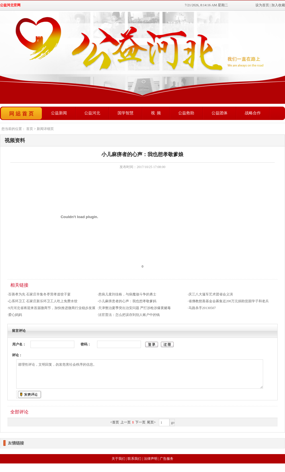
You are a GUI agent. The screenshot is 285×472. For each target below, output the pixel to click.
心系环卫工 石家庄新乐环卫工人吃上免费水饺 (42, 301)
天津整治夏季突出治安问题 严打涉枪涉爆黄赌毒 (134, 308)
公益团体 (219, 113)
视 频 (156, 113)
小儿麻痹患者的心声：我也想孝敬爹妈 (127, 301)
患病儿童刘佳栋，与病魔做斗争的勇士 (127, 294)
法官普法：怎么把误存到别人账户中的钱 (129, 315)
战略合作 (253, 113)
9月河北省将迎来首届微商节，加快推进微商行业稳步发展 (51, 308)
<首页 (114, 422)
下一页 (140, 422)
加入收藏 (278, 5)
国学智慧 (126, 113)
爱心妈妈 (15, 315)
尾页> (151, 422)
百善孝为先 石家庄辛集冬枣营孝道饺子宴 (39, 294)
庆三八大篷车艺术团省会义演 (210, 294)
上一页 (125, 422)
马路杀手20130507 (202, 308)
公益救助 (186, 113)
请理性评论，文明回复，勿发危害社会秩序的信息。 (139, 374)
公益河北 (92, 113)
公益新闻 (59, 113)
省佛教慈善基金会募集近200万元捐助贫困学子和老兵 (228, 301)
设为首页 (262, 5)
